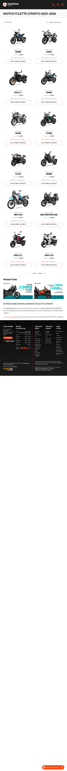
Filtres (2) (7, 22)
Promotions (58, 339)
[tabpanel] (23, 338)
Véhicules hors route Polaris (38, 345)
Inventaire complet (37, 332)
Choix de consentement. (46, 369)
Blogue (57, 333)
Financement (48, 342)
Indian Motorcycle (37, 352)
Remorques (37, 342)
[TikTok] (30, 348)
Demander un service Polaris (59, 350)
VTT (36, 336)
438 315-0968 (8, 341)
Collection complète (37, 355)
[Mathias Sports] (11, 4)
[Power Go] (17, 369)
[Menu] (62, 4)
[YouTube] (27, 348)
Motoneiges (37, 340)
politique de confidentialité (41, 368)
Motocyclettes (38, 334)
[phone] (53, 4)
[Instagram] (24, 348)
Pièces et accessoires (59, 347)
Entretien (58, 344)
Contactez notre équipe (10, 317)
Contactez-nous (59, 331)
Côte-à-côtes (38, 338)
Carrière (58, 335)
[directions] (57, 4)
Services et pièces (58, 342)
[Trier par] (55, 22)
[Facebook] (22, 348)
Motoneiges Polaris (37, 348)
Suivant (42, 273)
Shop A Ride (14, 366)
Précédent (26, 273)
